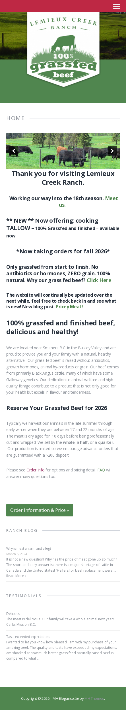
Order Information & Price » (39, 510)
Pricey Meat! (69, 306)
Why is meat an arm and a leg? (28, 548)
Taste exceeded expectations (28, 636)
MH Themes (94, 698)
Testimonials (24, 595)
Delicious (13, 613)
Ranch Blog (22, 530)
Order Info (35, 470)
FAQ (101, 470)
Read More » (16, 575)
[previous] (13, 150)
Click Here (99, 280)
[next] (112, 150)
